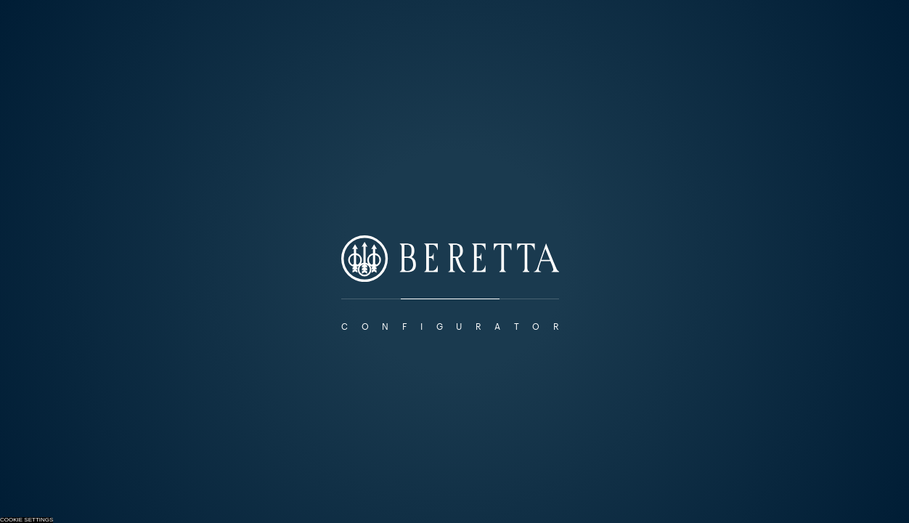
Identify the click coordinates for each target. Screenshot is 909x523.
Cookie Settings (26, 520)
